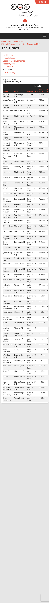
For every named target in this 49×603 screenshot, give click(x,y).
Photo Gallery (9, 72)
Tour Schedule (12, 41)
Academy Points (10, 64)
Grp (36, 91)
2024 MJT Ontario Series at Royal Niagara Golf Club (20, 44)
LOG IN (42, 2)
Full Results (8, 67)
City (16, 91)
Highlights (8, 55)
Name (5, 91)
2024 (21, 41)
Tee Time (41, 90)
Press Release (9, 58)
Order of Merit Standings (14, 61)
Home (3, 41)
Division (30, 91)
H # (47, 90)
